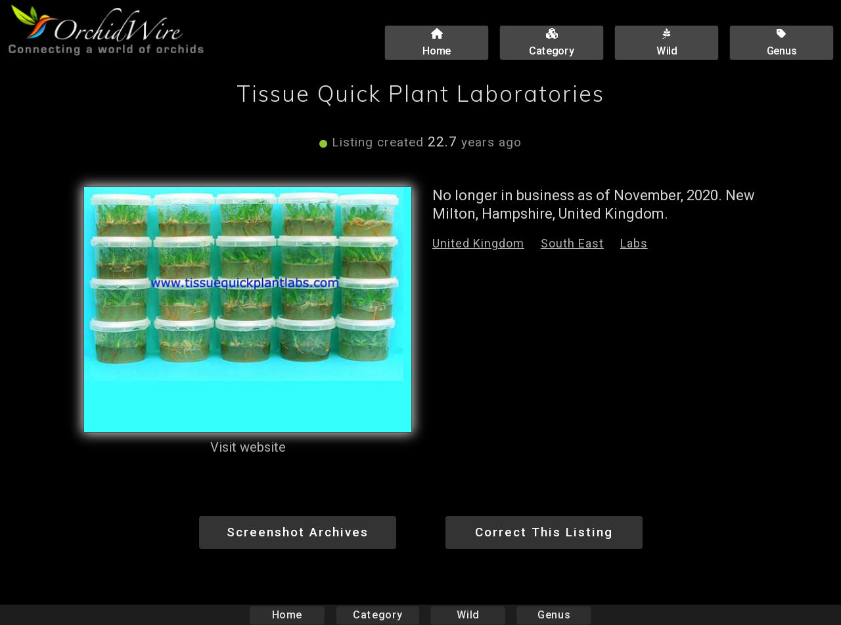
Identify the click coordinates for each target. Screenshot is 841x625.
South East (572, 243)
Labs (634, 243)
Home (287, 615)
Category (378, 615)
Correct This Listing (544, 532)
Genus (553, 615)
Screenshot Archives (298, 532)
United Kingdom (478, 243)
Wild (468, 615)
